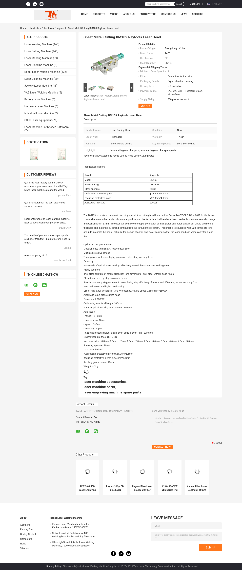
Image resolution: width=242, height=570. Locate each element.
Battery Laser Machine (37, 99)
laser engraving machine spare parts (112, 392)
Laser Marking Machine (38, 58)
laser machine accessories (105, 382)
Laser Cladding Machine (38, 65)
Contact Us (168, 14)
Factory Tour (147, 14)
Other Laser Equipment (54, 28)
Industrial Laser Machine (39, 113)
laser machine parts (99, 387)
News (183, 14)
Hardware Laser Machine (39, 106)
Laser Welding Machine (38, 44)
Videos (114, 14)
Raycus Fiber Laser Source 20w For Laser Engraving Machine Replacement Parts (142, 488)
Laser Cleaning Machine (38, 78)
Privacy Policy (53, 566)
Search (179, 4)
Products (99, 14)
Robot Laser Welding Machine (42, 71)
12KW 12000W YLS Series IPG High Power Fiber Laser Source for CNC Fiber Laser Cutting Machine (169, 488)
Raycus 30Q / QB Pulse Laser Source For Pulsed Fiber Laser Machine (115, 488)
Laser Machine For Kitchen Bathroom (46, 127)
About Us (129, 14)
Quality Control (28, 534)
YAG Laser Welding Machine (41, 92)
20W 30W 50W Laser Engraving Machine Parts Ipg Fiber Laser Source (87, 488)
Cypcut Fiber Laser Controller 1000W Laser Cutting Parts (197, 488)
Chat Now (195, 4)
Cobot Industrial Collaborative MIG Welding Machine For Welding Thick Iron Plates (73, 535)
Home (84, 14)
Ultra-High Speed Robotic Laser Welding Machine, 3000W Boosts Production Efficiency (73, 544)
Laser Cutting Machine (37, 51)
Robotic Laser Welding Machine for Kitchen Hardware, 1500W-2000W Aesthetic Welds (70, 526)
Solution (197, 14)
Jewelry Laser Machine (38, 85)
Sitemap (24, 548)
